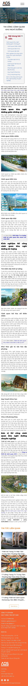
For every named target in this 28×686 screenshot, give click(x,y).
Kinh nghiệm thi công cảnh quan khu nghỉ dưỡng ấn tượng (14, 55)
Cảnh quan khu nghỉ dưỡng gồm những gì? (13, 43)
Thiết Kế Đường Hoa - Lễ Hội (9, 635)
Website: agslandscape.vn (8, 621)
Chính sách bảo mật (7, 673)
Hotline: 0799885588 (7, 618)
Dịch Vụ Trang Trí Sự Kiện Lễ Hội (10, 640)
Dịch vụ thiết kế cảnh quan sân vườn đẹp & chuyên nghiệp (14, 650)
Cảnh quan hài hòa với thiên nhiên (14, 64)
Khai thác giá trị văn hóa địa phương (15, 68)
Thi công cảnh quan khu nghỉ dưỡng (12, 90)
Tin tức (3, 671)
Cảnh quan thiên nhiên (14, 46)
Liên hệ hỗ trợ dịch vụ (7, 676)
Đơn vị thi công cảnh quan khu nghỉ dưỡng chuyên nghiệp (14, 78)
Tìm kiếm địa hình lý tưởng (14, 60)
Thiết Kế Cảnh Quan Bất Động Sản (11, 645)
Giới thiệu (4, 669)
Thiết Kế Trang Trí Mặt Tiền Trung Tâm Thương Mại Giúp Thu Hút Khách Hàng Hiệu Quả (14, 553)
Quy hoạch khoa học (14, 72)
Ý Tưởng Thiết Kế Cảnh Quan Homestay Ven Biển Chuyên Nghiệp (13, 599)
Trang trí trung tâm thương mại (10, 647)
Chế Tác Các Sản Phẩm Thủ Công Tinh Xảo (14, 642)
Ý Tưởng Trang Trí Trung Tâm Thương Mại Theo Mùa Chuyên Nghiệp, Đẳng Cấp (14, 576)
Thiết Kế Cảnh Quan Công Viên (10, 658)
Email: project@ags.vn (7, 623)
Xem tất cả (14, 606)
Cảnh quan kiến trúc (14, 48)
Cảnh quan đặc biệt (13, 51)
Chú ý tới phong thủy (14, 74)
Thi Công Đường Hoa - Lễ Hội (9, 638)
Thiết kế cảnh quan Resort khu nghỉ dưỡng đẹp (12, 655)
